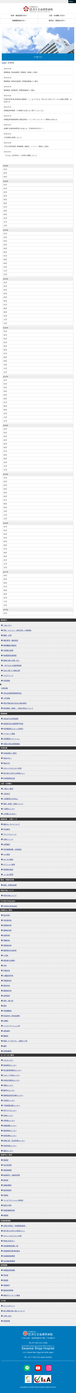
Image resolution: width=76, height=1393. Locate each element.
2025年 (5, 181)
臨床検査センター (9, 1131)
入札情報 (5, 698)
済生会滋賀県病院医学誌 (11, 693)
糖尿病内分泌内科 (9, 950)
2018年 (5, 523)
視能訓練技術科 (8, 1210)
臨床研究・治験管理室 (10, 1175)
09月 (5, 214)
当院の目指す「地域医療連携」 (14, 1226)
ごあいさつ (6, 625)
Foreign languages (9, 906)
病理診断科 (6, 1051)
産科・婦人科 (7, 1001)
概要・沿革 (6, 635)
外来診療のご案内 (9, 753)
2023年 (5, 279)
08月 (5, 211)
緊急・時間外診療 (9, 885)
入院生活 (5, 794)
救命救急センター (9, 1065)
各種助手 (5, 1285)
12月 (5, 226)
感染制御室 (6, 1170)
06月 (5, 203)
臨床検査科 (6, 1190)
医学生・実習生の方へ (57, 20)
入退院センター (8, 809)
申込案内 (5, 829)
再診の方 (5, 763)
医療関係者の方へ (19, 20)
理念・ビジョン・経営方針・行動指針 (16, 630)
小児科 (4, 955)
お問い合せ (6, 1316)
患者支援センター (9, 1146)
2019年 (5, 474)
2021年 (5, 377)
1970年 (5, 610)
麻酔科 (4, 1036)
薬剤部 (4, 1180)
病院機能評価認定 (9, 645)
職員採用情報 (7, 1290)
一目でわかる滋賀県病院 (11, 665)
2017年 (5, 572)
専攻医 (4, 1275)
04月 (5, 177)
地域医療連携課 (8, 1256)
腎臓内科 (5, 940)
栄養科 (4, 1195)
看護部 (4, 1160)
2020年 (5, 425)
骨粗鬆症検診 (7, 869)
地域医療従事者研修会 (10, 1251)
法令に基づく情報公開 (10, 670)
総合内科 (5, 915)
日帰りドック (7, 839)
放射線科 (5, 1031)
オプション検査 (8, 864)
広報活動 (4, 688)
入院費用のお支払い (9, 799)
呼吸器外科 (6, 981)
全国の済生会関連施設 (10, 744)
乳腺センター (7, 1115)
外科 (4, 965)
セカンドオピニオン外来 (11, 768)
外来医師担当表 (8, 778)
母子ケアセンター (9, 1110)
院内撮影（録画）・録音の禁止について (17, 708)
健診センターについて (10, 824)
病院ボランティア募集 (10, 1295)
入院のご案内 (7, 789)
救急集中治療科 (8, 960)
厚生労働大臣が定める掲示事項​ (14, 703)
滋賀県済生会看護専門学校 (12, 724)
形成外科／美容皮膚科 (10, 1016)
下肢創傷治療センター (10, 1105)
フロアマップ (7, 676)
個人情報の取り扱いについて (13, 1311)
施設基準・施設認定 (9, 640)
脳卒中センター (8, 1090)
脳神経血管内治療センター (12, 1095)
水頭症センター (8, 1100)
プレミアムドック (9, 834)
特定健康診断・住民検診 (11, 849)
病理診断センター (9, 1136)
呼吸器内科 (6, 945)
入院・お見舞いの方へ (57, 15)
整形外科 (5, 986)
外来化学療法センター (10, 1080)
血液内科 (5, 935)
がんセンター (7, 1060)
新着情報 (5, 1321)
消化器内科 (6, 920)
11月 (5, 222)
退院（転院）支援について (12, 804)
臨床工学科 (6, 1205)
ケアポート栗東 (8, 734)
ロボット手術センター (10, 1075)
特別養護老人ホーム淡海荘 (12, 729)
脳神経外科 (6, 991)
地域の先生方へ (8, 1241)
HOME (4, 63)
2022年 (5, 328)
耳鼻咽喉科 (6, 1011)
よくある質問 (7, 874)
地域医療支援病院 (9, 655)
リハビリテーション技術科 (12, 1200)
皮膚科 (4, 1021)
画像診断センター (9, 1126)
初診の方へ (6, 758)
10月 (5, 218)
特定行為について (9, 895)
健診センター (7, 1151)
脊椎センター (7, 1085)
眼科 (4, 1006)
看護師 (4, 1280)
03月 (5, 173)
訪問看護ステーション (10, 739)
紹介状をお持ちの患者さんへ (13, 773)
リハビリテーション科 (10, 1026)
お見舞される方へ (9, 814)
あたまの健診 (7, 859)
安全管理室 (6, 1165)
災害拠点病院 (7, 650)
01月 (5, 169)
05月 (5, 200)
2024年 (5, 230)
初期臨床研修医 (8, 1270)
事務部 (4, 1215)
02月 (5, 188)
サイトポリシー (8, 1306)
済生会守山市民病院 (9, 719)
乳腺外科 (5, 970)
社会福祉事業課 (8, 1261)
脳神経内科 (6, 930)
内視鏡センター (8, 1120)
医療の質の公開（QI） (10, 660)
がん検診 (5, 854)
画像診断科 (6, 1185)
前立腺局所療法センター (11, 1070)
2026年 (5, 166)
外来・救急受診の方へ (19, 15)
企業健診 (5, 844)
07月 (5, 207)
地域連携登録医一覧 (9, 1246)
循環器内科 (6, 925)
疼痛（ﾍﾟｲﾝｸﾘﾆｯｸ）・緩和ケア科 (14, 1041)
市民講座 (5, 681)
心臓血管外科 (7, 976)
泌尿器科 (5, 996)
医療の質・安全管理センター (13, 1141)
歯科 (4, 1046)
